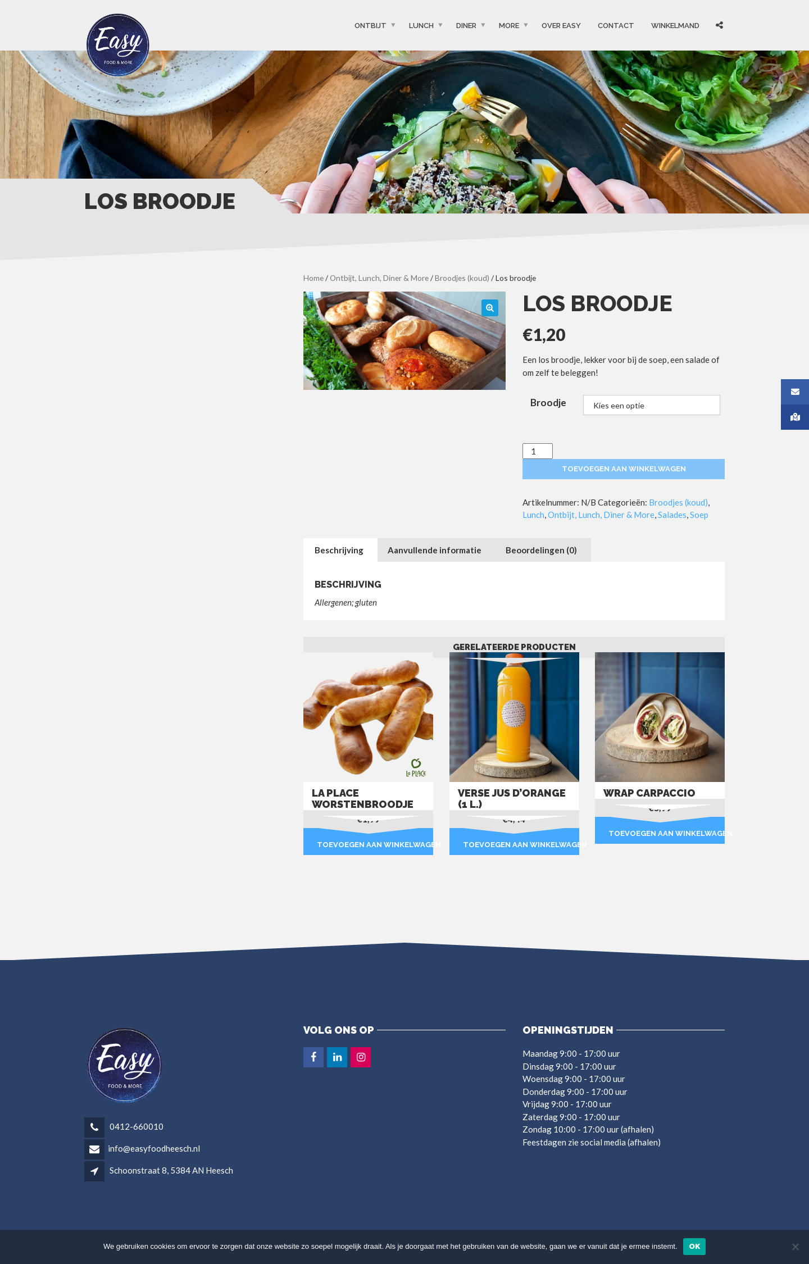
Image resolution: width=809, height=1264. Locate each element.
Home (313, 278)
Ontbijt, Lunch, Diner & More (379, 278)
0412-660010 (135, 1126)
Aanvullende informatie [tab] (434, 550)
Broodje (548, 402)
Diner (466, 25)
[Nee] (795, 1246)
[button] (489, 307)
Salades (672, 515)
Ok (695, 1246)
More (509, 25)
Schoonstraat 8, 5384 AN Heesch (171, 1170)
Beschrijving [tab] (339, 550)
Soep (699, 515)
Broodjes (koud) (462, 278)
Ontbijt (370, 25)
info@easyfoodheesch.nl (154, 1148)
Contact (616, 25)
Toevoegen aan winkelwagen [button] (375, 844)
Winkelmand (675, 25)
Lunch (421, 25)
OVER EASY (561, 25)
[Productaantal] (537, 451)
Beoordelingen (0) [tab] (541, 550)
